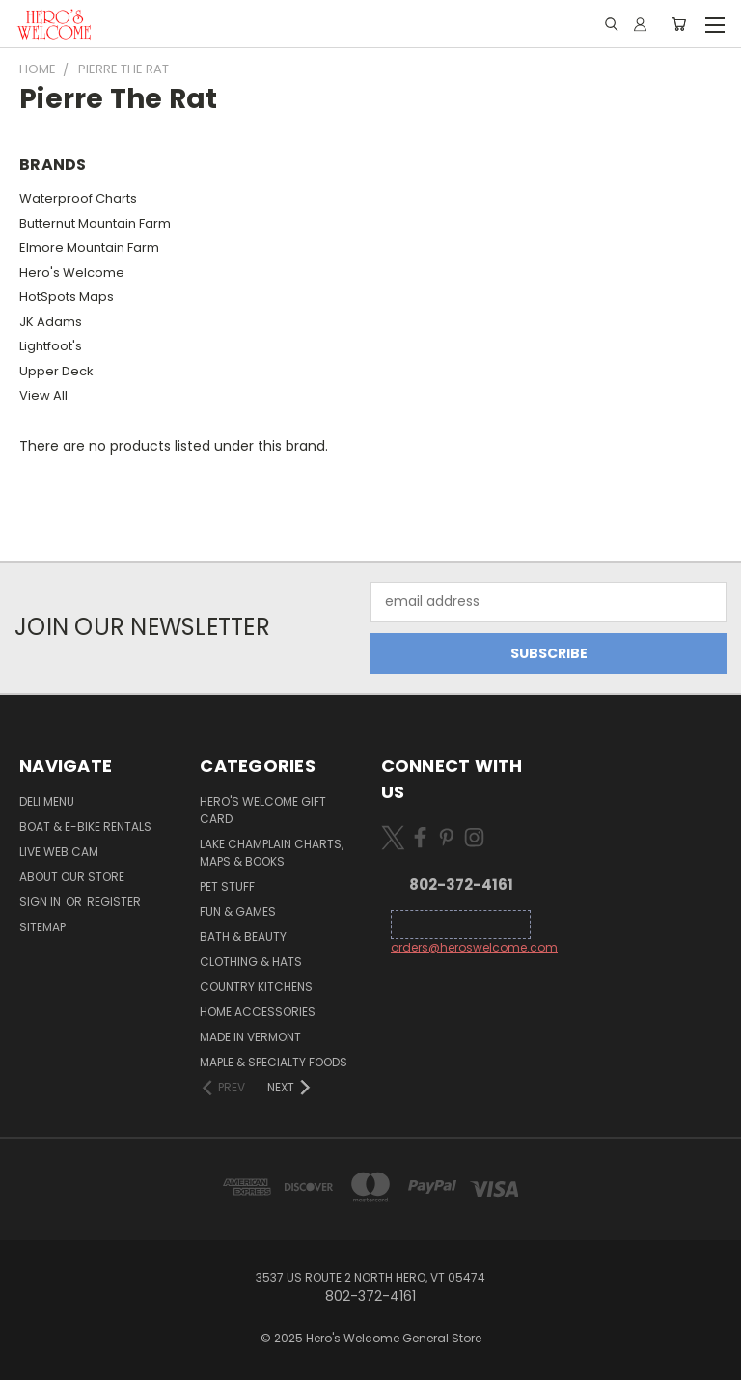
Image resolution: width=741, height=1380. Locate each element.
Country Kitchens (256, 987)
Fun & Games (238, 911)
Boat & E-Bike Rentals (85, 826)
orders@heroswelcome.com (474, 947)
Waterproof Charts (78, 198)
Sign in (41, 902)
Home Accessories (258, 1012)
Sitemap (42, 927)
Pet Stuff (227, 886)
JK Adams (50, 322)
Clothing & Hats (251, 961)
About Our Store (71, 877)
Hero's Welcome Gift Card (263, 810)
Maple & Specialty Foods (273, 1062)
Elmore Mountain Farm (89, 247)
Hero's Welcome (71, 272)
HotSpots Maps (66, 297)
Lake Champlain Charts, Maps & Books (271, 852)
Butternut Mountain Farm (95, 223)
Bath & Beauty (243, 936)
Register (114, 902)
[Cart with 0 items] (679, 24)
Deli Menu (46, 801)
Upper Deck (56, 371)
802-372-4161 (461, 884)
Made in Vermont (250, 1037)
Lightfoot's (50, 346)
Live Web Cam (58, 851)
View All (43, 395)
